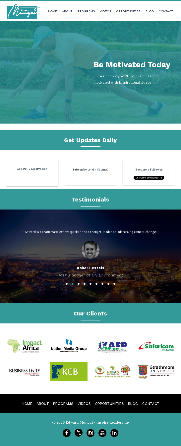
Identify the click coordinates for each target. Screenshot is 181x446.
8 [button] (108, 284)
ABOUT (67, 11)
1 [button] (67, 284)
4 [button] (85, 284)
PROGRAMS (86, 11)
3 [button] (79, 284)
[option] (90, 250)
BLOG (150, 11)
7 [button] (102, 284)
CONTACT (166, 11)
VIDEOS (105, 11)
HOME (52, 11)
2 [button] (73, 284)
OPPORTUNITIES (128, 11)
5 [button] (90, 284)
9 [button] (114, 284)
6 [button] (96, 284)
